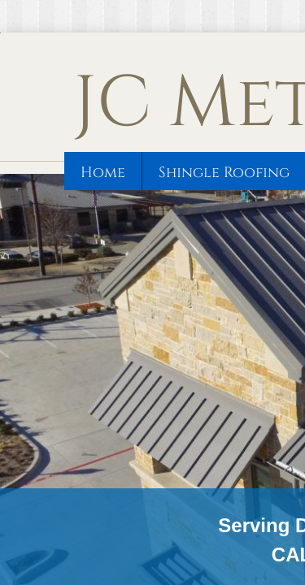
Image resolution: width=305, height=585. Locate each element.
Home (103, 172)
